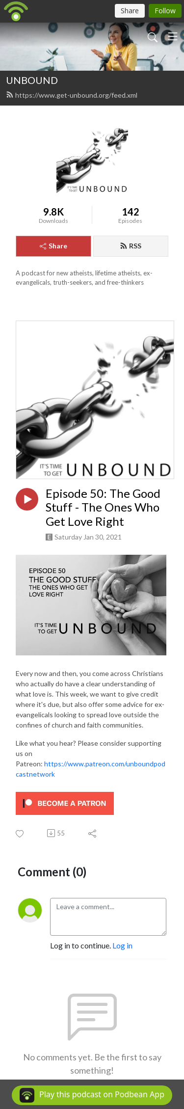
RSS (130, 246)
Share (53, 246)
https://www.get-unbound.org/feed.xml (71, 95)
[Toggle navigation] (172, 36)
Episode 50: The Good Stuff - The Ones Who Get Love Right (103, 508)
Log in (122, 945)
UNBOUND (32, 80)
